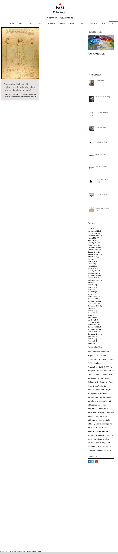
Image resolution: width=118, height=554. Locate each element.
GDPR (106, 367)
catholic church (102, 450)
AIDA (90, 352)
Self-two (91, 382)
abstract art (100, 390)
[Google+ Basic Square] (96, 461)
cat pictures (107, 447)
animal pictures (105, 397)
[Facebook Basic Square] (89, 461)
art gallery (101, 412)
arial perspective (101, 401)
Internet (99, 371)
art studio (106, 420)
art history (110, 412)
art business (92, 405)
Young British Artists (95, 386)
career (99, 447)
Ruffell (100, 378)
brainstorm (98, 439)
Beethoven (105, 352)
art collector (102, 405)
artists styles (103, 428)
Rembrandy (92, 378)
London (99, 374)
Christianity (92, 359)
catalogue (91, 450)
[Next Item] (110, 43)
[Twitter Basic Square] (92, 461)
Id (111, 367)
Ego (104, 359)
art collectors (92, 409)
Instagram (91, 371)
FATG (90, 363)
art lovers (91, 420)
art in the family (101, 416)
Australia (96, 352)
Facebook (97, 363)
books (90, 439)
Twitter (111, 382)
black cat (110, 435)
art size (99, 420)
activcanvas (102, 393)
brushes (106, 439)
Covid (100, 359)
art (110, 401)
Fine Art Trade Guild (95, 367)
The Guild (103, 382)
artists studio (92, 428)
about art (91, 390)
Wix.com (40, 551)
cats (110, 450)
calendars (91, 447)
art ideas (91, 416)
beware (105, 431)
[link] (113, 23)
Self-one (107, 378)
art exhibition (103, 409)
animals (91, 401)
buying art (106, 443)
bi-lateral (91, 435)
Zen (105, 386)
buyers (98, 443)
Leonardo (91, 374)
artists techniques (94, 431)
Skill (96, 382)
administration (93, 397)
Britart (97, 356)
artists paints (107, 424)
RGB (110, 374)
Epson (110, 359)
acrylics (108, 390)
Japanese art (109, 371)
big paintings (100, 435)
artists (98, 424)
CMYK (104, 356)
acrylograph (92, 393)
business (91, 443)
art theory (91, 424)
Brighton (91, 356)
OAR (105, 374)
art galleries (92, 412)
